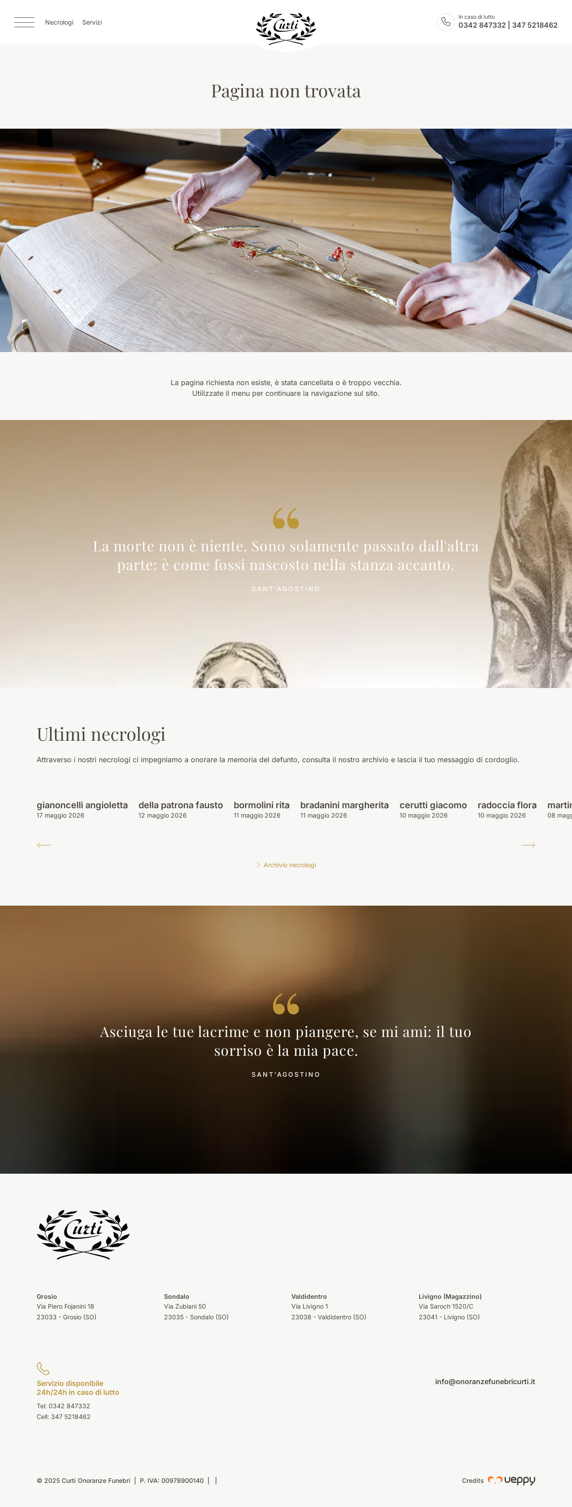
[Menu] (24, 22)
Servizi (92, 22)
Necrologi (59, 22)
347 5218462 (535, 25)
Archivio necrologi (286, 865)
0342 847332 (482, 25)
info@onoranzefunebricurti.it (485, 1381)
